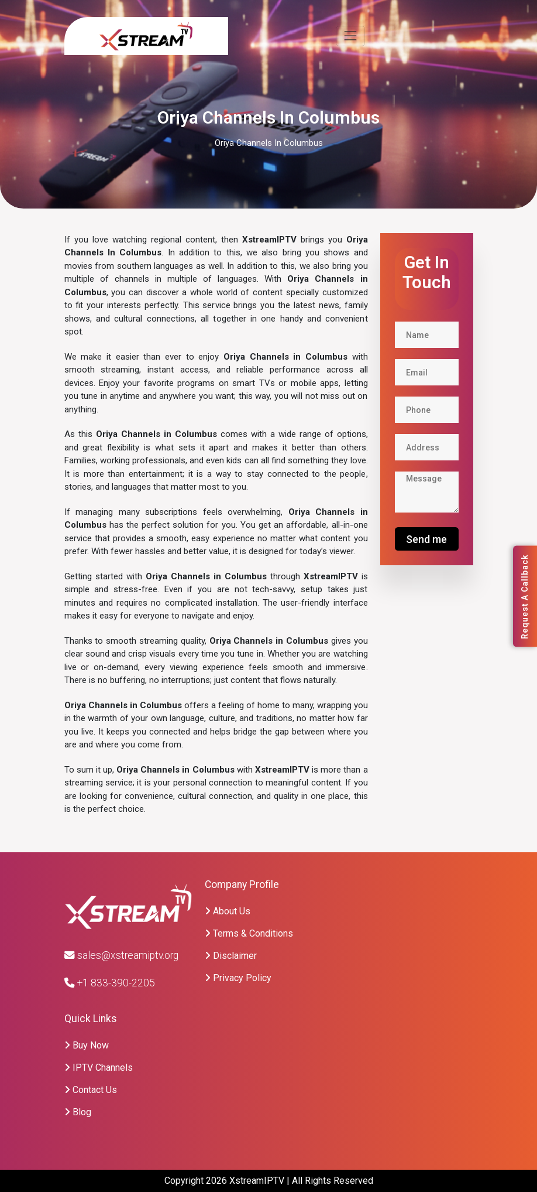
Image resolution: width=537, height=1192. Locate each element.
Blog (77, 1112)
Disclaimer (231, 955)
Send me (426, 539)
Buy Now (86, 1045)
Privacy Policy (238, 977)
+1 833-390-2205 (109, 983)
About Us (227, 911)
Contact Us (90, 1089)
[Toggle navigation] (350, 36)
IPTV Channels (98, 1067)
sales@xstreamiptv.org (121, 955)
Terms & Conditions (249, 933)
